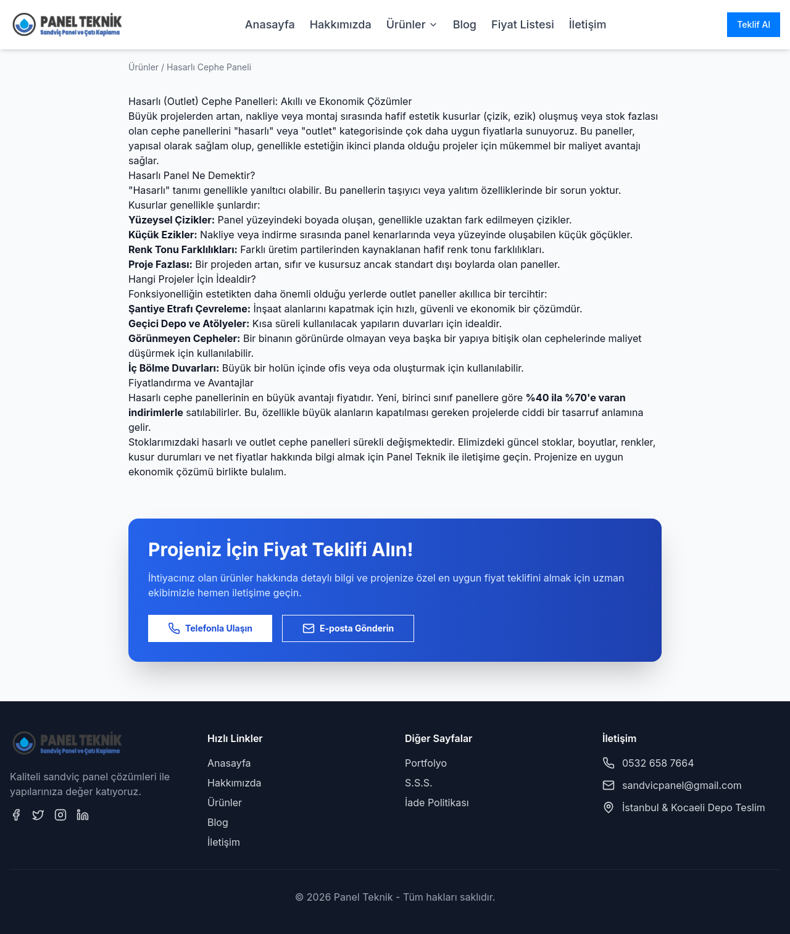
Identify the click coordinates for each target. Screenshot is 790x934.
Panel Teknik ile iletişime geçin (458, 457)
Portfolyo (426, 763)
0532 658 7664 (658, 763)
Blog (464, 24)
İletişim (588, 24)
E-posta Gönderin (348, 628)
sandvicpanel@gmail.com (682, 785)
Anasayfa (270, 24)
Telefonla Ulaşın (210, 628)
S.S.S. (419, 783)
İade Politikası (437, 802)
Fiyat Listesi (522, 24)
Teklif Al (753, 24)
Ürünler (412, 24)
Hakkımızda (341, 24)
